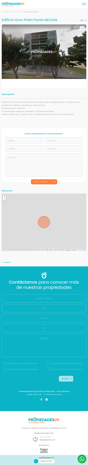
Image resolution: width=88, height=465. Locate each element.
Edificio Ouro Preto (30, 12)
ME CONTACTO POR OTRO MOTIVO (67, 369)
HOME (4, 12)
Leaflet (42, 250)
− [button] (4, 199)
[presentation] (22, 380)
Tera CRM (82, 250)
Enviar (67, 378)
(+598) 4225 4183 (34, 394)
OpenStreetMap (59, 250)
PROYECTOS (14, 12)
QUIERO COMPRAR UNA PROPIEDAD (23, 369)
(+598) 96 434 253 (53, 394)
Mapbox (75, 250)
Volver (6, 262)
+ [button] (4, 196)
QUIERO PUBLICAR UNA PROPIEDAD (67, 363)
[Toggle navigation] (84, 4)
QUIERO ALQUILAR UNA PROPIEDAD (23, 363)
